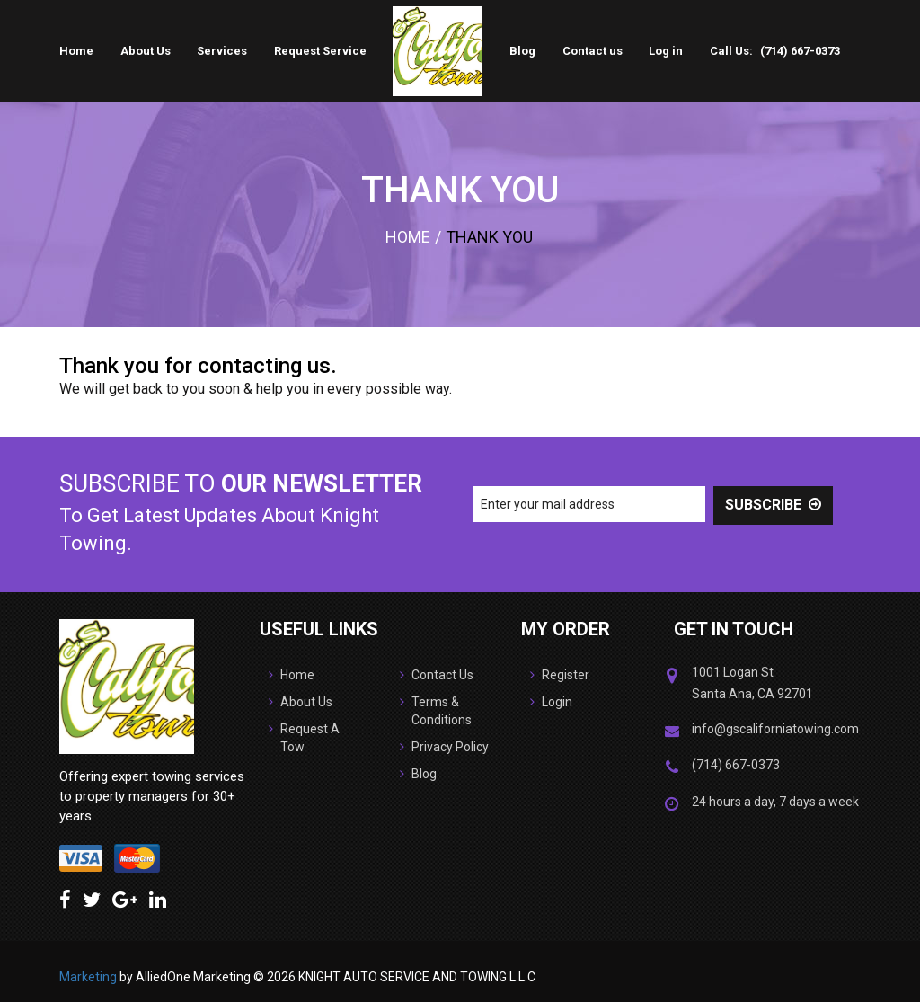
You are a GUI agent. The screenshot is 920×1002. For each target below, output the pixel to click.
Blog (522, 51)
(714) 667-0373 (800, 51)
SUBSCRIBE (773, 504)
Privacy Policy (444, 748)
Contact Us (436, 676)
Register (559, 676)
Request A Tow (304, 739)
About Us (145, 51)
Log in (666, 51)
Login (551, 703)
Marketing (88, 977)
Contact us (592, 51)
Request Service (320, 51)
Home (76, 51)
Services (222, 51)
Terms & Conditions (436, 712)
